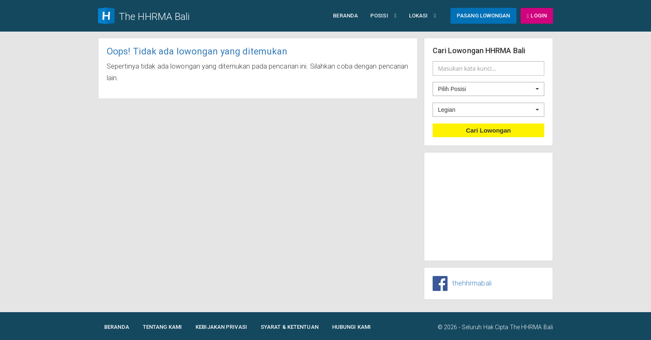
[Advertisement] (488, 207)
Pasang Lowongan (483, 15)
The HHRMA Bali (531, 327)
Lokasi (422, 15)
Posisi (383, 15)
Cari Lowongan (488, 130)
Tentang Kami (162, 327)
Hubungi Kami (351, 327)
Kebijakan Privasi (221, 327)
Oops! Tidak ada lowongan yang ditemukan (197, 51)
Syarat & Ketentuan (289, 327)
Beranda (345, 15)
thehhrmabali (472, 283)
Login (537, 15)
